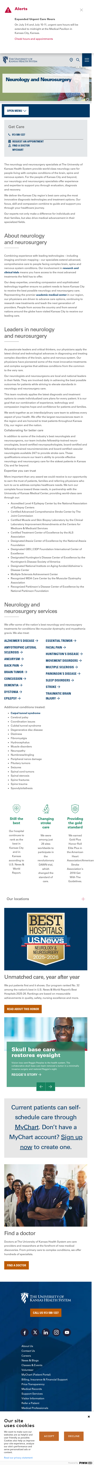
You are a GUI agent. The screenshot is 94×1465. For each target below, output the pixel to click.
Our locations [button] (18, 899)
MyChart (17, 149)
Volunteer (27, 1369)
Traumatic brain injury (58, 696)
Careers (26, 1355)
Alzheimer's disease (19, 640)
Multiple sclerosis (60, 667)
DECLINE (74, 1436)
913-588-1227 (16, 134)
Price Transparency (33, 1384)
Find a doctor (16, 1265)
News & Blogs (30, 1360)
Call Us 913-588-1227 (46, 1312)
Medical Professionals (35, 1408)
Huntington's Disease (62, 654)
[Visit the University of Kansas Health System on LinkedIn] (46, 1332)
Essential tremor (59, 640)
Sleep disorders (58, 680)
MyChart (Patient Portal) (36, 1374)
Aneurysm (12, 659)
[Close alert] (81, 10)
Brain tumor (13, 672)
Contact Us (28, 1350)
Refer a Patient (30, 1403)
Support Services (32, 1393)
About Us (27, 1346)
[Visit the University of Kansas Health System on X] (35, 1332)
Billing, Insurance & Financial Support (44, 1379)
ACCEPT (49, 1436)
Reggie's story (24, 1075)
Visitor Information (33, 1398)
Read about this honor (23, 1009)
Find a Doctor (21, 145)
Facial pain (54, 647)
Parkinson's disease (61, 673)
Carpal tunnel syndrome (26, 713)
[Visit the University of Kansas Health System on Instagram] (56, 1332)
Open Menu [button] (14, 110)
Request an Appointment (28, 141)
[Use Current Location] (71, 60)
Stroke (51, 687)
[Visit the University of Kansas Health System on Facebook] (25, 1332)
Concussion (13, 678)
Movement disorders (62, 660)
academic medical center (51, 294)
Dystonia (11, 692)
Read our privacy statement (18, 1457)
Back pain (11, 665)
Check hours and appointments (34, 38)
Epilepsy (10, 698)
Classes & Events (32, 1365)
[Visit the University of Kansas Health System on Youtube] (67, 1332)
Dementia (11, 685)
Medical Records (32, 1389)
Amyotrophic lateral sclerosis (20, 649)
